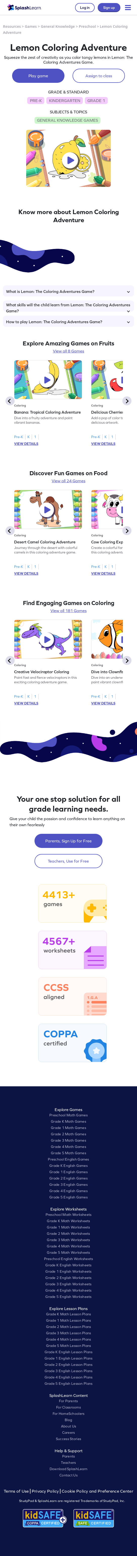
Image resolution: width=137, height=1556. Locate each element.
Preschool (87, 26)
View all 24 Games (68, 481)
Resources (12, 26)
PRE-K (36, 100)
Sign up (109, 8)
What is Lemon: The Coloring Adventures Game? (68, 291)
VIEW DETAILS (26, 444)
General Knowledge (58, 26)
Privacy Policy (45, 1491)
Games (31, 26)
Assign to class (98, 75)
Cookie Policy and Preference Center (97, 1491)
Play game (38, 75)
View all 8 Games (68, 351)
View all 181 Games (68, 610)
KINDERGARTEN (64, 100)
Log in (85, 8)
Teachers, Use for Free (68, 861)
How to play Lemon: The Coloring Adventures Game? (68, 321)
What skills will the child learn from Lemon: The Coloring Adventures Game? (68, 307)
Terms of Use (17, 1491)
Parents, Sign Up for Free (68, 841)
